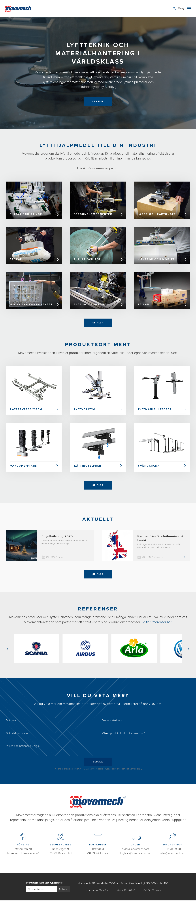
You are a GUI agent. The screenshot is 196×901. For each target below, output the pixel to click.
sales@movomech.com (172, 845)
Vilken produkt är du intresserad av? (123, 725)
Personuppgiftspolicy (97, 882)
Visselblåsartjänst (126, 882)
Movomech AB (23, 841)
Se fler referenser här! (157, 624)
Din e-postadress (112, 712)
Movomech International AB (23, 845)
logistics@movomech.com (135, 845)
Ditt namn (11, 712)
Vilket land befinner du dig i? (23, 737)
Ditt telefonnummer (17, 725)
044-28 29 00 (172, 841)
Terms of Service (128, 761)
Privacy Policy (110, 761)
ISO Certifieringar (152, 882)
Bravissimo (118, 896)
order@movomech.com (135, 841)
